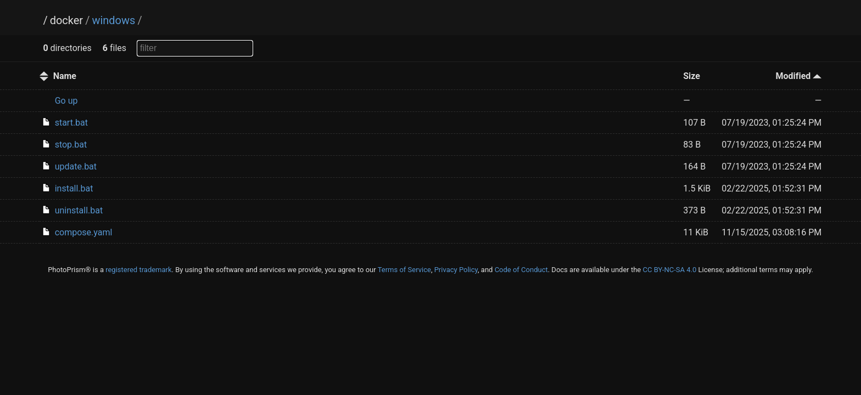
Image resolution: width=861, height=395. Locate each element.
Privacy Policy (456, 270)
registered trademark (138, 270)
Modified (798, 76)
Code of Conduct (521, 270)
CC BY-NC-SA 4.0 (669, 270)
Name (64, 76)
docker (66, 20)
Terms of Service (404, 270)
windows (113, 20)
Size (691, 76)
